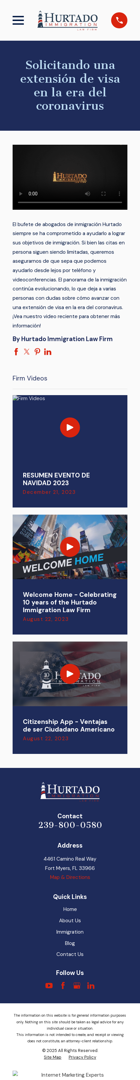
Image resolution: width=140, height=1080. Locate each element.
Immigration (70, 932)
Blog (70, 943)
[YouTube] (49, 985)
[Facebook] (63, 985)
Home (70, 909)
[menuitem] (52, 1057)
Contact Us (70, 954)
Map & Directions (70, 877)
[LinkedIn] (91, 985)
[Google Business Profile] (77, 985)
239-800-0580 (70, 825)
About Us (70, 920)
